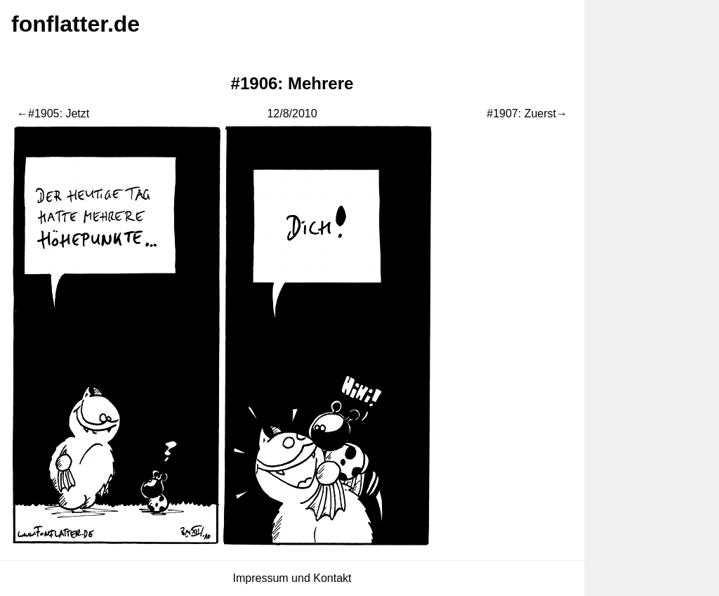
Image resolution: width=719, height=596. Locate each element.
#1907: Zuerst (521, 113)
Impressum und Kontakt (292, 578)
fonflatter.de (75, 24)
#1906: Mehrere (292, 83)
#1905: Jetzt (58, 113)
